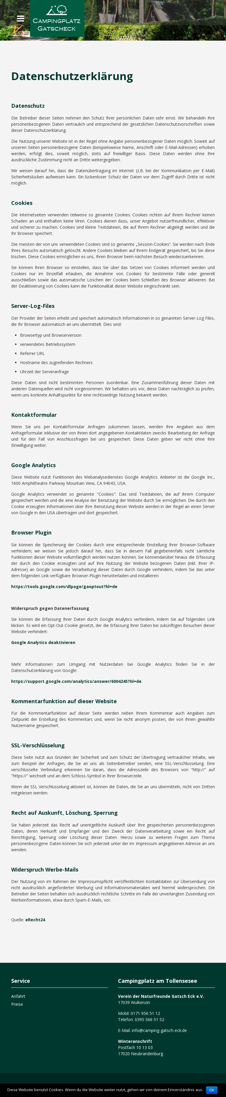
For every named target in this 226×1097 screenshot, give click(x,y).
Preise (17, 1004)
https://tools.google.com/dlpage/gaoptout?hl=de (64, 586)
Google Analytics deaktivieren (43, 642)
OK (211, 1090)
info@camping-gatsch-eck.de (159, 1030)
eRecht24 (35, 919)
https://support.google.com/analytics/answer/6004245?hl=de (76, 681)
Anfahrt (18, 996)
